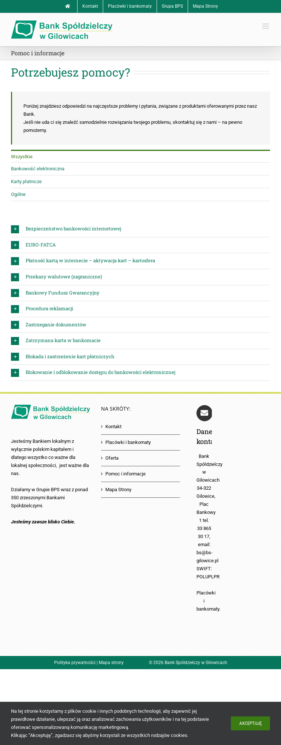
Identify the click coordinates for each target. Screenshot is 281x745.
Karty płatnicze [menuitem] (26, 181)
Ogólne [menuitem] (18, 194)
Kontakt (113, 426)
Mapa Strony (118, 489)
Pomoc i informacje (125, 474)
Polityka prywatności (74, 662)
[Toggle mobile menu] (266, 26)
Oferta (112, 458)
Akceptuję (250, 723)
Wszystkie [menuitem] (22, 156)
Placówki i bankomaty (128, 442)
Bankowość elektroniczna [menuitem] (37, 168)
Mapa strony (111, 662)
